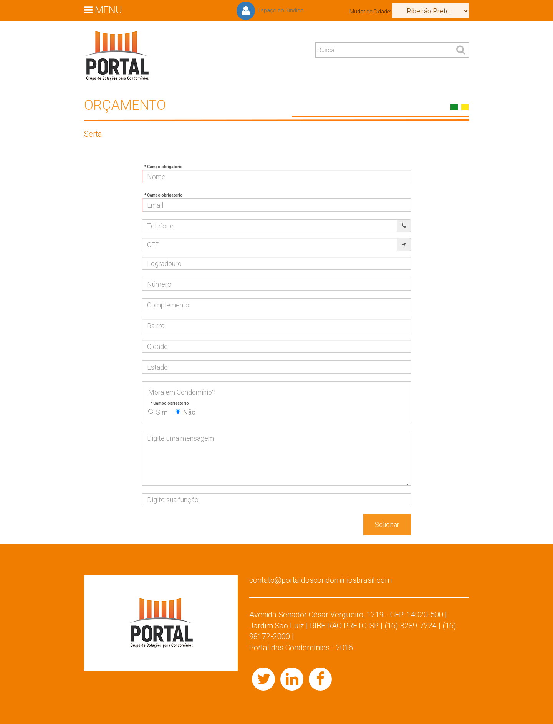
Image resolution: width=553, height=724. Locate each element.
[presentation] (200, 529)
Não (185, 412)
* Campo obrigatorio (163, 167)
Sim (158, 412)
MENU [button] (103, 9)
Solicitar (387, 525)
